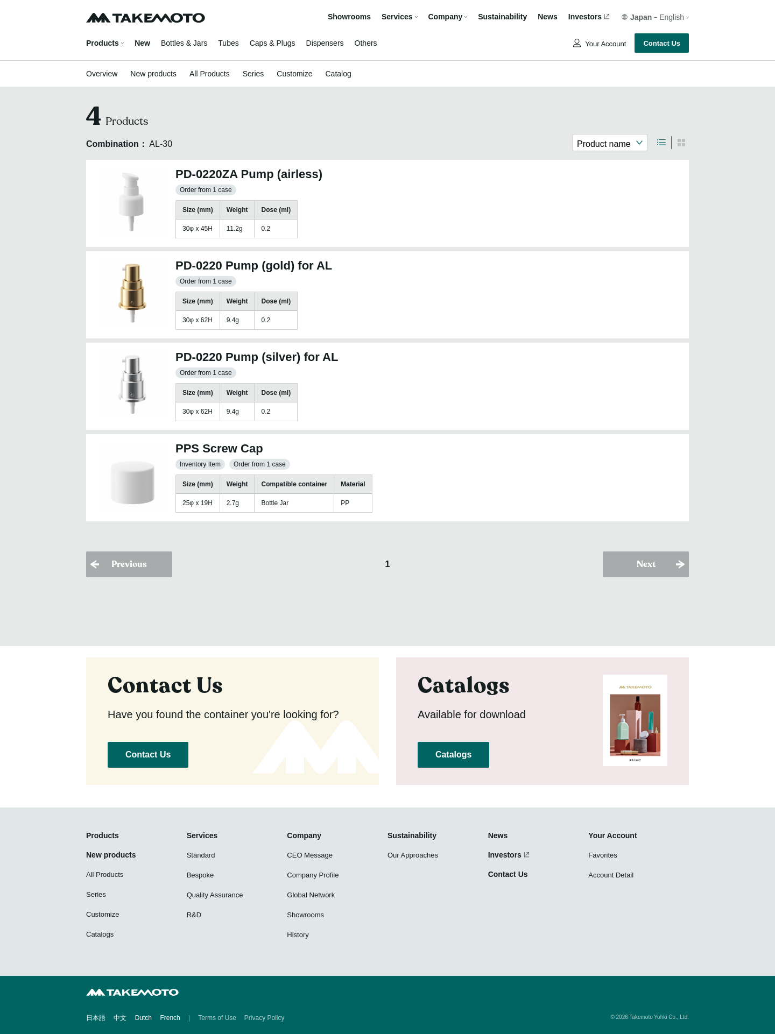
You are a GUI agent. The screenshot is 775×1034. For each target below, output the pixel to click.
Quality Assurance (215, 895)
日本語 (95, 1018)
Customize (294, 73)
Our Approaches (413, 855)
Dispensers (325, 43)
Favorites (602, 855)
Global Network (311, 895)
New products (153, 73)
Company (304, 835)
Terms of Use (217, 1018)
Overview (101, 73)
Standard (201, 855)
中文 (120, 1018)
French (170, 1018)
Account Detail (610, 875)
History (297, 935)
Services (202, 835)
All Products (209, 73)
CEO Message (310, 855)
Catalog (338, 73)
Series (253, 73)
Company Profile (313, 875)
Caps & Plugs (272, 43)
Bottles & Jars (184, 43)
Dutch (143, 1018)
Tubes (228, 43)
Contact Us (661, 43)
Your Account (604, 44)
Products (102, 43)
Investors (585, 17)
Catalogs (453, 754)
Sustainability (502, 17)
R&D (194, 915)
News (548, 17)
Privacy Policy (264, 1018)
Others (366, 43)
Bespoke (200, 875)
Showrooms (349, 17)
